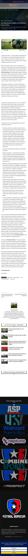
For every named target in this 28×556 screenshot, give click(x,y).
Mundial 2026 (9, 277)
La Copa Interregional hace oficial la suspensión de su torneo (7, 296)
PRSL (22, 277)
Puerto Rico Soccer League (13, 9)
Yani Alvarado (5, 28)
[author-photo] (14, 308)
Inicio (2, 9)
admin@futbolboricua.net (17, 536)
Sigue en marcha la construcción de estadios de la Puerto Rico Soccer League (17, 343)
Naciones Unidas (16, 277)
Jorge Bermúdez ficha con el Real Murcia (20, 295)
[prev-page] (2, 366)
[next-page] (4, 366)
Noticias (5, 9)
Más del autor (20, 324)
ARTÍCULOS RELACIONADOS (10, 324)
